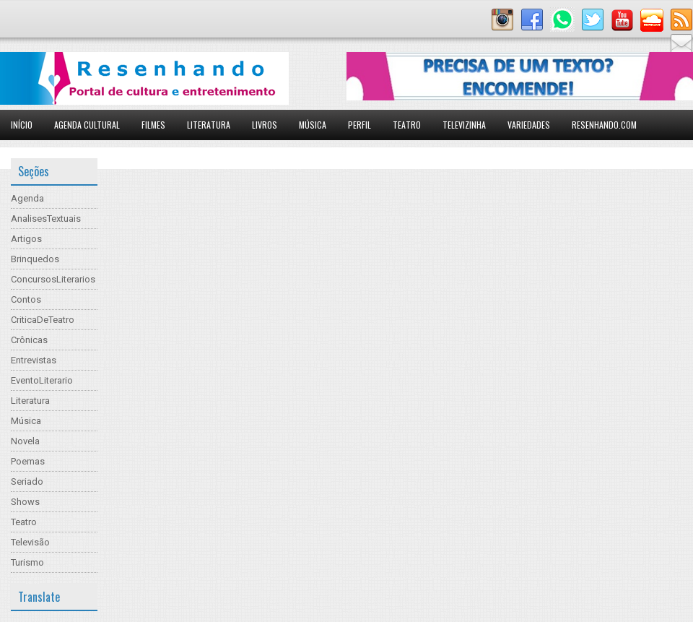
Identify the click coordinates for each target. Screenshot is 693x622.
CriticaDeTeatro (42, 319)
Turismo (27, 562)
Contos (26, 299)
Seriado (27, 481)
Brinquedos (35, 259)
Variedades (528, 124)
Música (312, 124)
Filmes (153, 124)
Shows (25, 501)
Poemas (28, 461)
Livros (264, 124)
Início (21, 124)
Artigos (26, 238)
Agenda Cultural (87, 124)
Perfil (359, 124)
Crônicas (29, 339)
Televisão (30, 542)
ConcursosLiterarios (53, 279)
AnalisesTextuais (46, 218)
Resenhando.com (604, 124)
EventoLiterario (42, 380)
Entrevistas (33, 360)
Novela (25, 441)
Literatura (208, 124)
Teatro (407, 124)
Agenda (27, 198)
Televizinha (464, 124)
